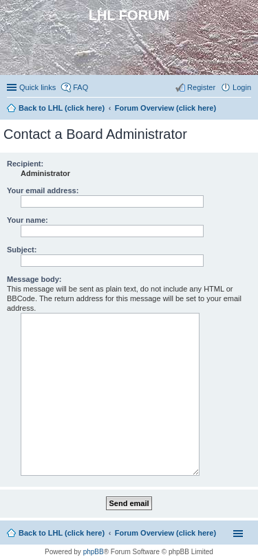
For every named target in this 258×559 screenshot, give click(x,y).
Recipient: (25, 164)
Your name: (27, 220)
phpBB (93, 552)
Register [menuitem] (201, 87)
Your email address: (42, 190)
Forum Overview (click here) (165, 533)
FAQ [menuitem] (80, 87)
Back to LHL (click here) (62, 533)
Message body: (34, 279)
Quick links (37, 87)
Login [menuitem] (242, 87)
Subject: (21, 249)
